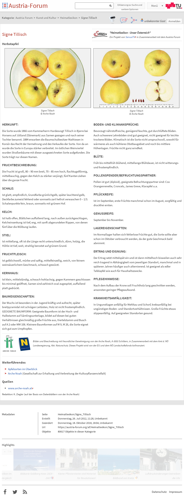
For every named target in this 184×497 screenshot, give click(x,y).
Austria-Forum (28, 6)
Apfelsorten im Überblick (22, 369)
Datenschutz (159, 492)
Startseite (5, 5)
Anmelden (174, 21)
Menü (154, 5)
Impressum (175, 492)
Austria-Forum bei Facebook (5, 492)
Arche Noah (15, 373)
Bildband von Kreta (123, 478)
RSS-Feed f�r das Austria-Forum (25, 492)
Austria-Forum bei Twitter (15, 492)
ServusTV (130, 37)
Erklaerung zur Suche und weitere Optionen (129, 6)
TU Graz (174, 5)
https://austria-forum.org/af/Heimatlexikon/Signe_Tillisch (91, 427)
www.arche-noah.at (20, 388)
